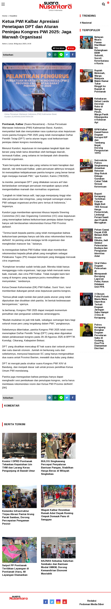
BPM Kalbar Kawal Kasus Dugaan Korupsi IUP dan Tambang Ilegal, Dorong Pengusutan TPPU (101, 141)
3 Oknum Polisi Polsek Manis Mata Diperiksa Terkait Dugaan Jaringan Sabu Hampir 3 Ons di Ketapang (101, 306)
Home (4, 16)
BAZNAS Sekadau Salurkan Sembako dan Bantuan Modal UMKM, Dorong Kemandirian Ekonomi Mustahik (57, 567)
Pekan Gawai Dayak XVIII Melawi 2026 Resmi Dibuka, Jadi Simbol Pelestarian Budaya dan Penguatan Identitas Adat (101, 243)
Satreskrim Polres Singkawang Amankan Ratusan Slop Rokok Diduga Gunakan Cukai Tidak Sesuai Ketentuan (101, 173)
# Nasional (85, 23)
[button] (108, 1)
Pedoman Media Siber (91, 604)
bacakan (58, 48)
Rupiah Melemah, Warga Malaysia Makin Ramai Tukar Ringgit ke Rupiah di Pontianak (101, 81)
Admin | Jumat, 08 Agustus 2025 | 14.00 (16, 44)
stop (71, 48)
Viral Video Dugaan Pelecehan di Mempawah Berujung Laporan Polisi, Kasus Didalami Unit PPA (101, 275)
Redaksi (91, 601)
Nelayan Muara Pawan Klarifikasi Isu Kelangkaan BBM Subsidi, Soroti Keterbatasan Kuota (101, 50)
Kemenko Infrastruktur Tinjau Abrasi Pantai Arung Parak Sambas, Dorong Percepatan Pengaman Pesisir (18, 517)
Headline (13, 16)
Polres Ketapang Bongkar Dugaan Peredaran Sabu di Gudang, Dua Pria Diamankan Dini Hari (100, 337)
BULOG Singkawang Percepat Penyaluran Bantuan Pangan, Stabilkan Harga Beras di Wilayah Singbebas (57, 467)
